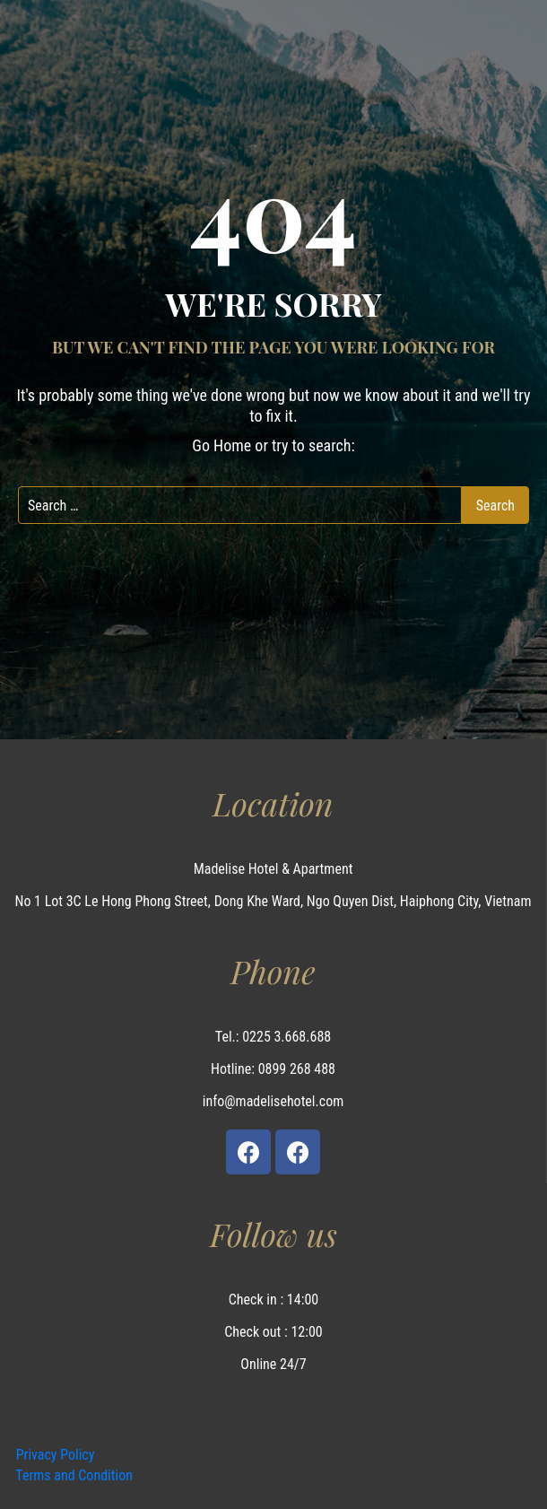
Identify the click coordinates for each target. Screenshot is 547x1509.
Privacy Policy (53, 1454)
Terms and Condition (73, 1475)
